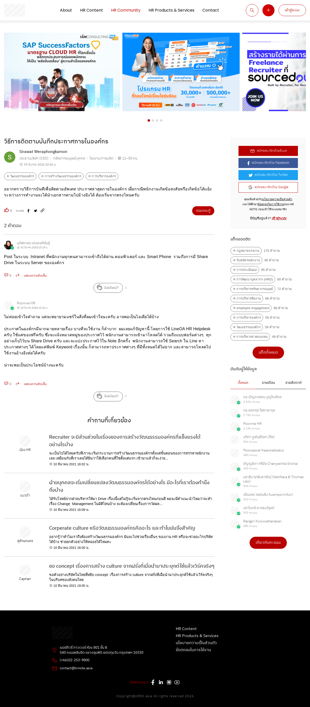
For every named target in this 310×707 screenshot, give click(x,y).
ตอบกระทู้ (203, 211)
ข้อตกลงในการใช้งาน (271, 204)
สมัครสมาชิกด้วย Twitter (268, 175)
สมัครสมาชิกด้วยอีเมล (268, 150)
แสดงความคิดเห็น (35, 275)
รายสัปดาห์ (293, 383)
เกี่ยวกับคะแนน (268, 542)
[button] (149, 120)
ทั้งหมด (243, 383)
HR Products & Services (171, 10)
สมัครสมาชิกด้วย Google (268, 187)
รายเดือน (268, 383)
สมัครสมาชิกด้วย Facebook (268, 162)
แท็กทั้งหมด (268, 352)
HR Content (91, 10)
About (66, 10)
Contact (210, 10)
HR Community (126, 10)
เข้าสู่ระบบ (292, 10)
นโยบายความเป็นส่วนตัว (277, 199)
